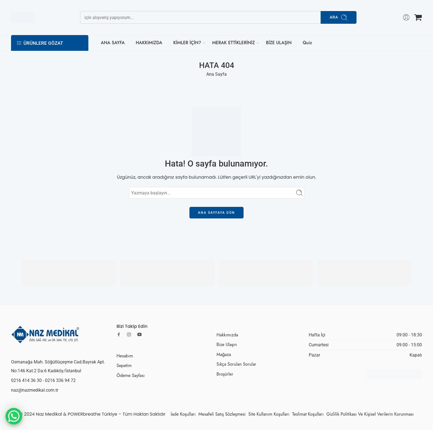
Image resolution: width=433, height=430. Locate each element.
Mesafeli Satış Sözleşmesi (222, 414)
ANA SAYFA (113, 42)
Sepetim (124, 365)
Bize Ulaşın (226, 344)
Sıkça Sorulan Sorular (236, 364)
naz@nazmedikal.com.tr (34, 390)
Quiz (307, 42)
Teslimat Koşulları (308, 414)
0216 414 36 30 (26, 380)
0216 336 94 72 (60, 380)
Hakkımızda (227, 335)
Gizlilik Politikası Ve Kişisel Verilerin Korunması (370, 414)
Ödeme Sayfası (131, 375)
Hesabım (125, 356)
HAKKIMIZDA (149, 42)
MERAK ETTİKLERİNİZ (233, 42)
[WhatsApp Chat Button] (14, 416)
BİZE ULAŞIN (279, 42)
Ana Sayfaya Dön (216, 213)
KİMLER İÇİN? (187, 42)
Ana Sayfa (216, 74)
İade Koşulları (183, 414)
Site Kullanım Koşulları (268, 414)
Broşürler (224, 374)
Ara (339, 17)
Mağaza (223, 354)
